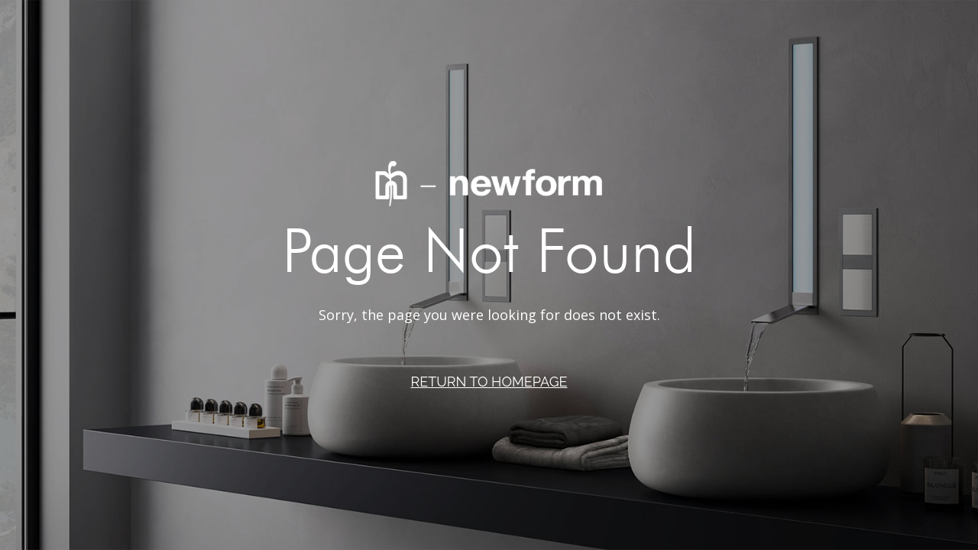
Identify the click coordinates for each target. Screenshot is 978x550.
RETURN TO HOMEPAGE (488, 382)
